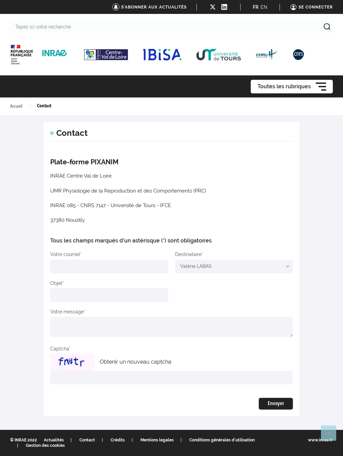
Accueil (16, 106)
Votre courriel (65, 254)
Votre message (67, 311)
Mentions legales (157, 440)
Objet (56, 283)
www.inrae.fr (320, 440)
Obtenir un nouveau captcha (135, 362)
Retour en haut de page (331, 436)
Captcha (59, 348)
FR (256, 7)
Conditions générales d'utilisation (222, 440)
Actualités (54, 440)
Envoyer (276, 403)
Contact (87, 440)
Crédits (118, 440)
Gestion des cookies (45, 445)
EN (264, 7)
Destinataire (188, 254)
